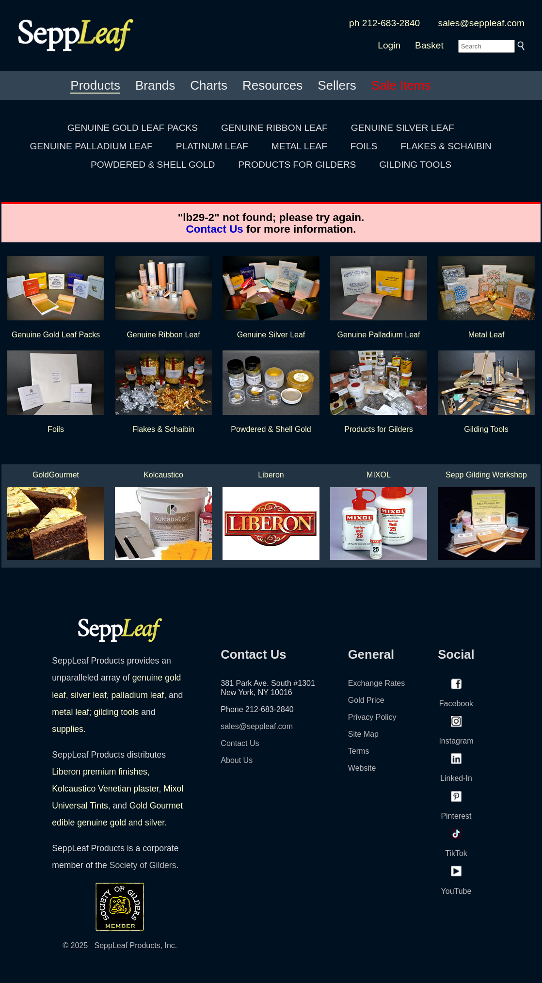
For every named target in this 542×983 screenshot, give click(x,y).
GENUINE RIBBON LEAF (274, 128)
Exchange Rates (376, 683)
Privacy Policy (372, 717)
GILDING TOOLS (415, 164)
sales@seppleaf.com (481, 23)
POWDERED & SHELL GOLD (153, 164)
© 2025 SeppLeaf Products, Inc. (120, 945)
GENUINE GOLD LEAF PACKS (132, 128)
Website (362, 768)
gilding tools (116, 712)
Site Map (363, 734)
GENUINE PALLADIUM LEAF (91, 146)
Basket (429, 45)
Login (389, 45)
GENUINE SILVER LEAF (402, 128)
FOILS (364, 146)
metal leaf (70, 712)
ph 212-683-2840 (384, 23)
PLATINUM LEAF (212, 146)
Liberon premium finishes (99, 772)
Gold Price (366, 700)
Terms (358, 751)
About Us (237, 760)
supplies (67, 729)
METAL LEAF (299, 146)
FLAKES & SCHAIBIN (446, 146)
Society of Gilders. (144, 865)
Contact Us (214, 229)
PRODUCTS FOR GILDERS (297, 164)
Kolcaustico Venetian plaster (105, 788)
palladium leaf (138, 695)
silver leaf (88, 695)
